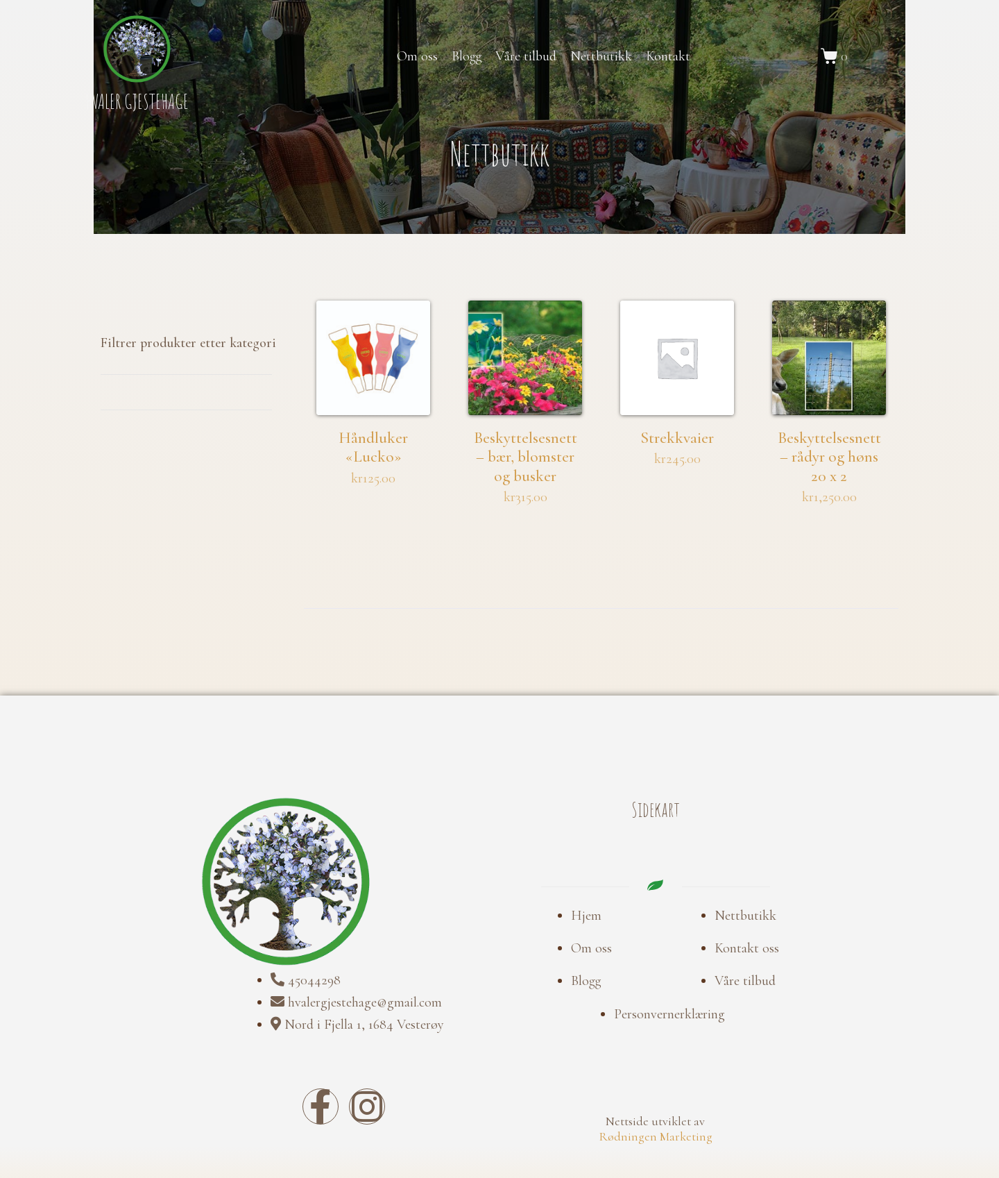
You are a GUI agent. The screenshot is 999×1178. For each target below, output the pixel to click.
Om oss (417, 56)
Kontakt (668, 56)
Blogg (466, 56)
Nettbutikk (601, 56)
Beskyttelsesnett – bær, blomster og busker (525, 469)
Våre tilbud (525, 56)
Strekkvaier (677, 450)
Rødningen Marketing (655, 1094)
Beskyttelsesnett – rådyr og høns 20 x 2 (829, 459)
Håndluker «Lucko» (373, 450)
